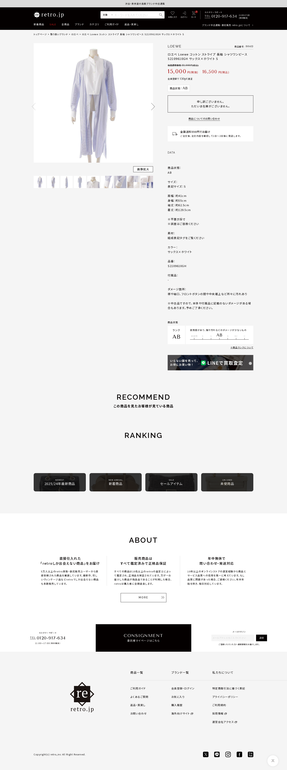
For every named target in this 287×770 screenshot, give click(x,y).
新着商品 (39, 24)
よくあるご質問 (139, 697)
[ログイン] (184, 14)
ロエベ (75, 34)
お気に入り (178, 697)
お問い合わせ (138, 713)
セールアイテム (171, 482)
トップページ (40, 34)
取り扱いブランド (59, 34)
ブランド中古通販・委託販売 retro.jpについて (226, 25)
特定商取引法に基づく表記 (228, 688)
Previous (33, 106)
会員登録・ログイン (183, 688)
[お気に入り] (172, 14)
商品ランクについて (243, 347)
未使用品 (227, 482)
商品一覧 (136, 672)
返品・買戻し (131, 24)
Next (153, 106)
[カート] (193, 14)
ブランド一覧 (180, 672)
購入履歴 (177, 705)
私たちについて (223, 672)
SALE (53, 24)
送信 (261, 637)
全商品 (65, 24)
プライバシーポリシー (225, 697)
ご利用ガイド (112, 24)
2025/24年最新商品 (59, 482)
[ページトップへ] (272, 760)
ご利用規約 (219, 705)
